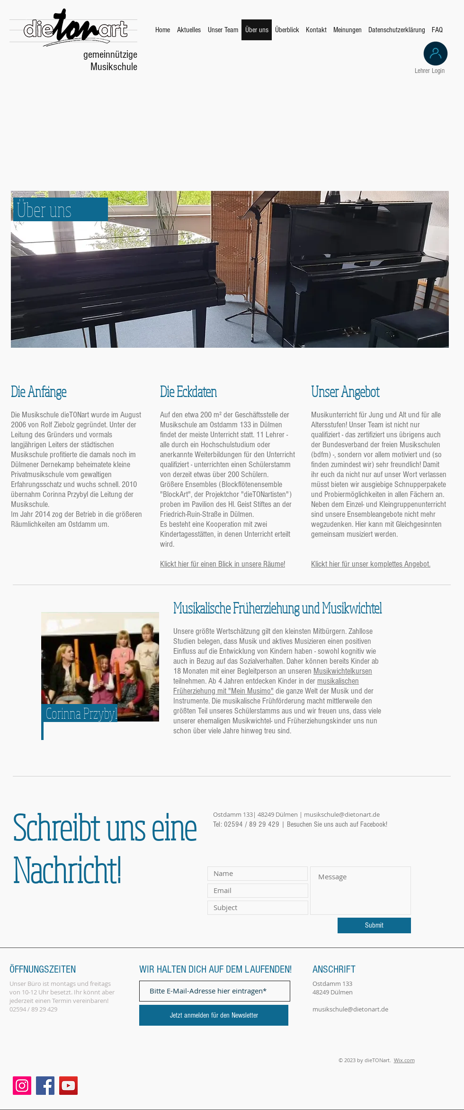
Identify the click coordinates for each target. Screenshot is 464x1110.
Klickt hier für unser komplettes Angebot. (370, 564)
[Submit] (374, 925)
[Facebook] (45, 1085)
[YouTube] (68, 1085)
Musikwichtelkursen (342, 671)
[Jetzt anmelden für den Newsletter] (213, 1015)
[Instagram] (22, 1085)
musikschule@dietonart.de (342, 814)
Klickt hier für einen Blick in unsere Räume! (222, 564)
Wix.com (404, 1060)
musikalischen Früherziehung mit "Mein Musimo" (266, 686)
